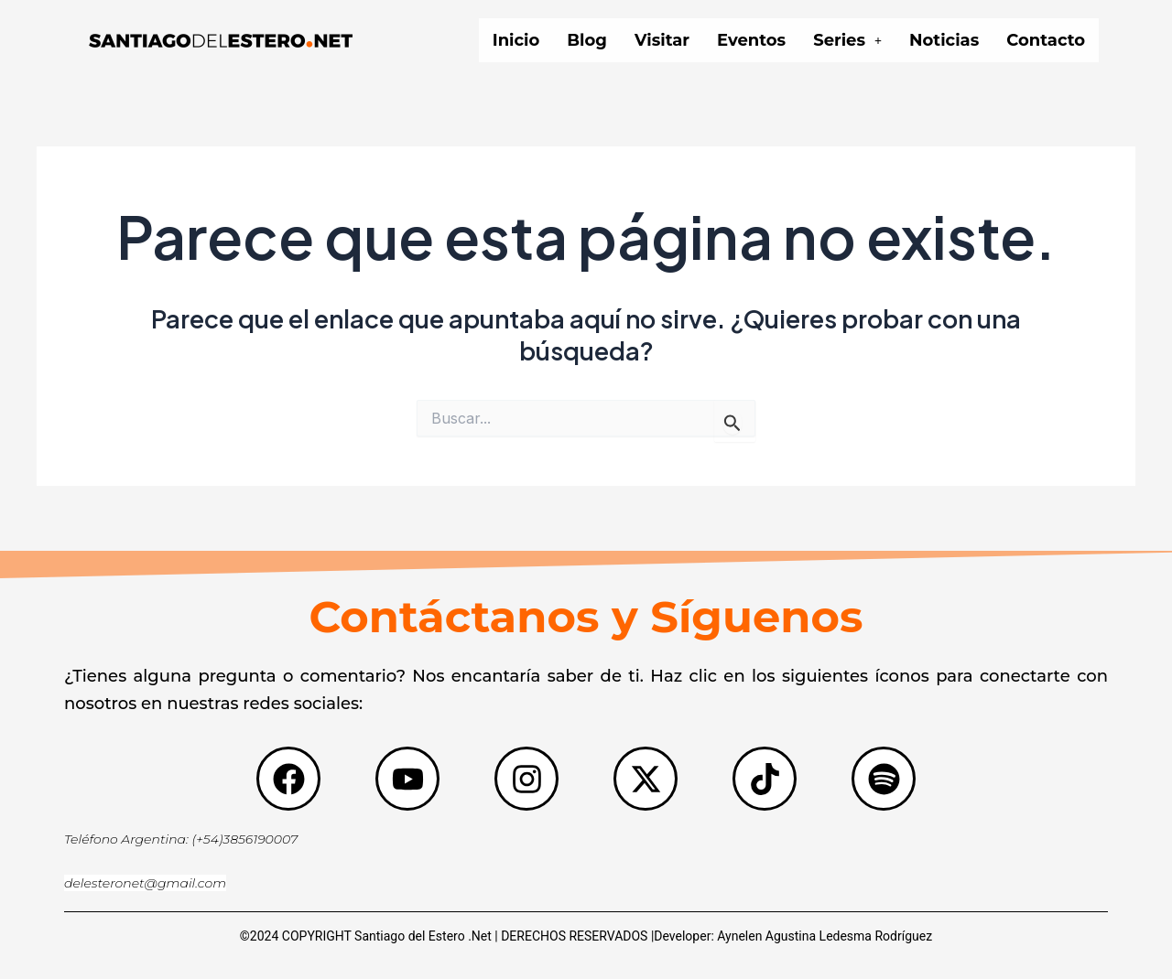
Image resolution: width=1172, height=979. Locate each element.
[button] (847, 40)
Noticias (944, 40)
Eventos (751, 40)
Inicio (516, 40)
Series (847, 40)
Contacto (1045, 40)
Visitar (662, 40)
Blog (587, 40)
